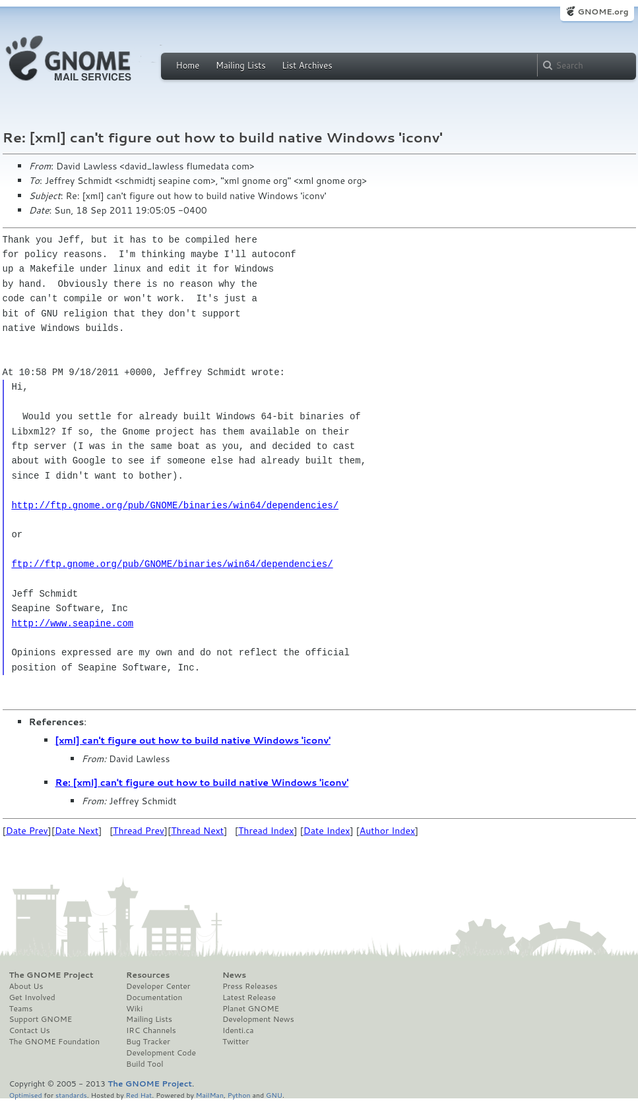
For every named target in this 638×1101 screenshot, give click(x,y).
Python (239, 1095)
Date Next (76, 830)
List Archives (307, 65)
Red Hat (138, 1095)
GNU (274, 1095)
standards (71, 1095)
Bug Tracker (148, 1041)
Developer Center (158, 986)
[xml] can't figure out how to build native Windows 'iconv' (193, 740)
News (234, 975)
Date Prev (27, 830)
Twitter (235, 1041)
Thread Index (266, 830)
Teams (21, 1008)
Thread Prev (138, 830)
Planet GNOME (250, 1008)
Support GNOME (41, 1019)
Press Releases (249, 986)
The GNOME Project (51, 975)
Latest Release (249, 997)
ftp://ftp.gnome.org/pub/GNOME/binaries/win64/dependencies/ (172, 564)
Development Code (161, 1053)
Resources (148, 975)
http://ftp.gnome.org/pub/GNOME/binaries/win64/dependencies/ (174, 505)
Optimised (25, 1095)
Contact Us (29, 1030)
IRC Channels (151, 1030)
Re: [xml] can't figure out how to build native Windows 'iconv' (202, 782)
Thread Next (197, 830)
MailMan (210, 1095)
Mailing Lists (241, 65)
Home (188, 65)
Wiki (134, 1008)
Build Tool (144, 1064)
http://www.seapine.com (72, 623)
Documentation (154, 997)
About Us (26, 986)
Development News (258, 1019)
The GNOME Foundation (54, 1041)
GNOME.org (602, 11)
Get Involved (32, 997)
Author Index (387, 830)
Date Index (326, 830)
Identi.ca (238, 1030)
